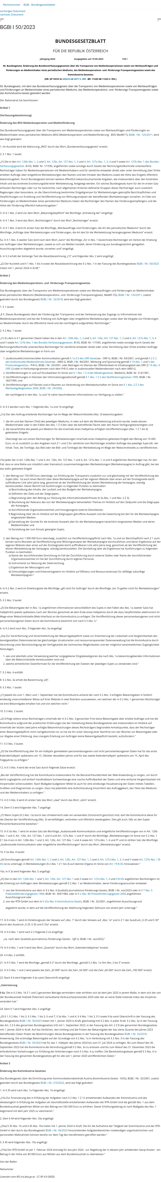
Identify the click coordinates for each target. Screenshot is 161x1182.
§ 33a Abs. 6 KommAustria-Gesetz (62, 901)
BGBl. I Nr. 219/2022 (52, 1083)
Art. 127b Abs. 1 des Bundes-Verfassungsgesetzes (44, 342)
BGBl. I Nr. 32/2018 (52, 299)
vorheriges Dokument (12, 11)
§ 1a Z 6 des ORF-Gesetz (84, 358)
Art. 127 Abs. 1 (67, 161)
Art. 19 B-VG (116, 864)
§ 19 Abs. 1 (136, 361)
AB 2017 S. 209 (78, 78)
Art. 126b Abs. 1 (26, 161)
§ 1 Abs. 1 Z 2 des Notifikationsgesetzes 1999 (112, 377)
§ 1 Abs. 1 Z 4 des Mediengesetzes (93, 373)
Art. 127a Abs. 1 (96, 161)
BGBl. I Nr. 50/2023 (148, 263)
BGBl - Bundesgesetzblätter (39, 4)
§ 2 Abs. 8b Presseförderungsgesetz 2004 (102, 893)
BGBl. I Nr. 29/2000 (51, 388)
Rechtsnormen (11, 4)
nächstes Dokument (11, 14)
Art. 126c (52, 161)
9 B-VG (120, 879)
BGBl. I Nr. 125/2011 (141, 134)
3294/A (66, 78)
